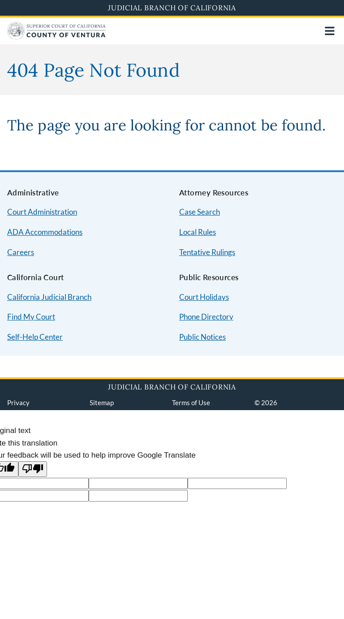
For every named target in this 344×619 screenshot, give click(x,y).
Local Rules (197, 232)
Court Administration (42, 211)
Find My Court (31, 316)
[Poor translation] (32, 469)
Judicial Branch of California (172, 7)
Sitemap (102, 402)
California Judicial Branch (49, 297)
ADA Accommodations (44, 232)
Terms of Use (191, 402)
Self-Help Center (35, 337)
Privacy (18, 402)
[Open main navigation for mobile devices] (329, 31)
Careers (20, 252)
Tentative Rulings (207, 252)
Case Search (199, 211)
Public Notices (202, 337)
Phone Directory (206, 316)
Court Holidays (204, 297)
